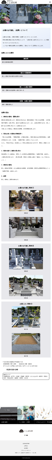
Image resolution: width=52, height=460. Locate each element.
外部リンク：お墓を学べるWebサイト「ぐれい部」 (26, 452)
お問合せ (26, 445)
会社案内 (26, 448)
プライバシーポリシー (26, 450)
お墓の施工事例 (26, 443)
